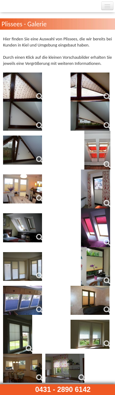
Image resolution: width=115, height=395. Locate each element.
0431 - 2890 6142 (63, 389)
